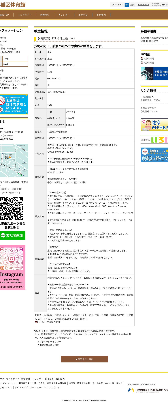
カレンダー (64, 15)
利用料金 (83, 15)
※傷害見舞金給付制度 (48, 345)
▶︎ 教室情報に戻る (84, 359)
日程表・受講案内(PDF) (49, 322)
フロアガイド (24, 15)
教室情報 (44, 15)
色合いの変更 (143, 5)
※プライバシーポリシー (49, 341)
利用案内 (101, 15)
